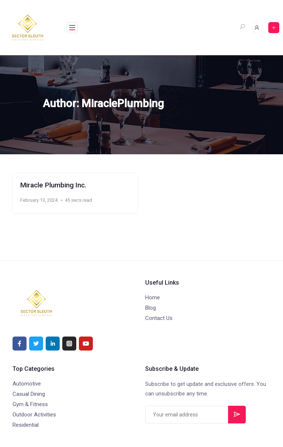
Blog (150, 308)
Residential (26, 425)
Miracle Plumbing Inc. (53, 185)
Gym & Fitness (30, 404)
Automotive (27, 383)
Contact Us (158, 318)
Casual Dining (29, 394)
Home (152, 297)
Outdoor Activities (34, 414)
